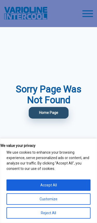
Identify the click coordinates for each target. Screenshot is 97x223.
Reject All (48, 213)
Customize (48, 199)
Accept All (48, 185)
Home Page (48, 113)
